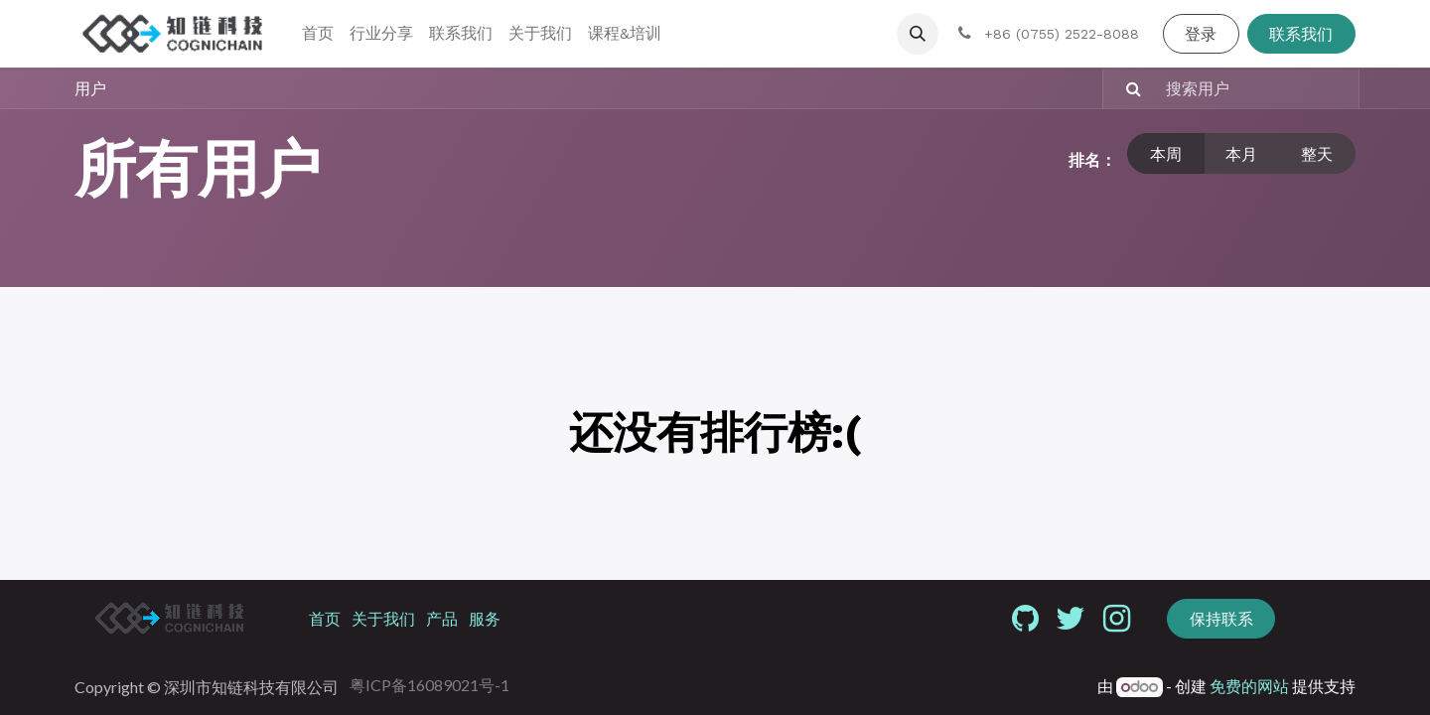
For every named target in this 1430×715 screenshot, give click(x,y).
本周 (1166, 153)
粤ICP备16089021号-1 (429, 684)
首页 (325, 618)
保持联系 (1221, 618)
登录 (1200, 33)
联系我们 (1301, 33)
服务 (484, 618)
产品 (442, 618)
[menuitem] (318, 34)
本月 (1241, 153)
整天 (1317, 153)
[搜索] (1124, 88)
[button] (917, 34)
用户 (90, 87)
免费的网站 (1249, 685)
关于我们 (383, 618)
